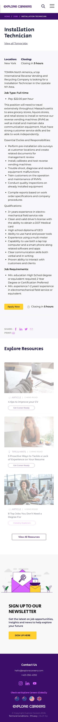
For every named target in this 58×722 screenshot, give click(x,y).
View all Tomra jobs (16, 43)
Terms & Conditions (18, 716)
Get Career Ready (21, 413)
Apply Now (14, 306)
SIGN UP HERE (22, 635)
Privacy (33, 716)
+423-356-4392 (29, 675)
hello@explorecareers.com (29, 670)
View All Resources (29, 537)
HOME (7, 16)
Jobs (15, 16)
